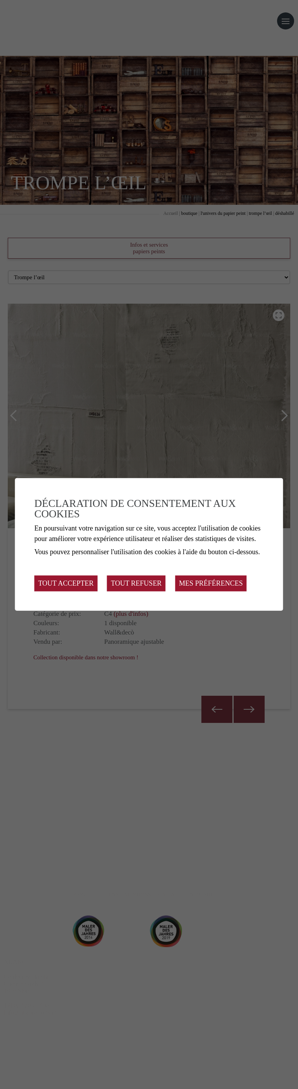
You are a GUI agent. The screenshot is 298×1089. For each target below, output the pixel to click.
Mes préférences (211, 583)
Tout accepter (66, 583)
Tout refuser (136, 583)
